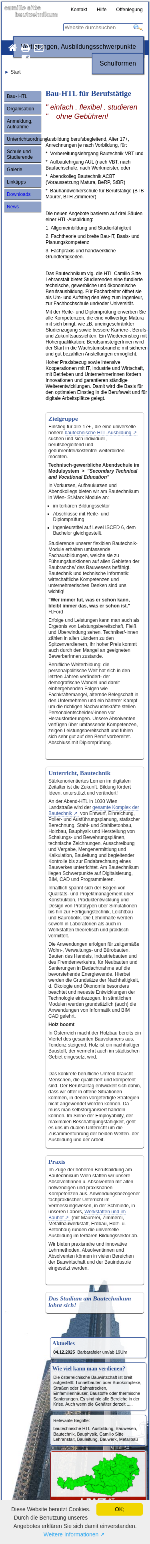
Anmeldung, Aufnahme (19, 124)
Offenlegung (129, 9)
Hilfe (102, 9)
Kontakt (79, 9)
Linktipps (16, 182)
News (13, 207)
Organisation (20, 109)
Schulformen (118, 63)
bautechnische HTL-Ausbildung (98, 432)
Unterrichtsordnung (24, 139)
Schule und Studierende (20, 154)
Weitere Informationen (71, 1534)
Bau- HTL (17, 96)
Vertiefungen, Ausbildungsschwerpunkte (78, 46)
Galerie (14, 169)
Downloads (18, 194)
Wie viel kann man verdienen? (88, 1368)
